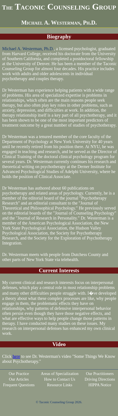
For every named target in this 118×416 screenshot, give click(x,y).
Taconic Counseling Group (59, 7)
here (16, 356)
